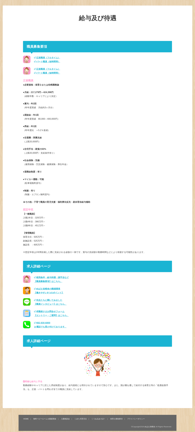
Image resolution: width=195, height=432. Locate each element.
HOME (26, 419)
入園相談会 (65, 419)
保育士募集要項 (116, 419)
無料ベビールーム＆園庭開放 (44, 419)
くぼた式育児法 (80, 419)
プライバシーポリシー (135, 419)
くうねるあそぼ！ (98, 419)
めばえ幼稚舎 (149, 427)
